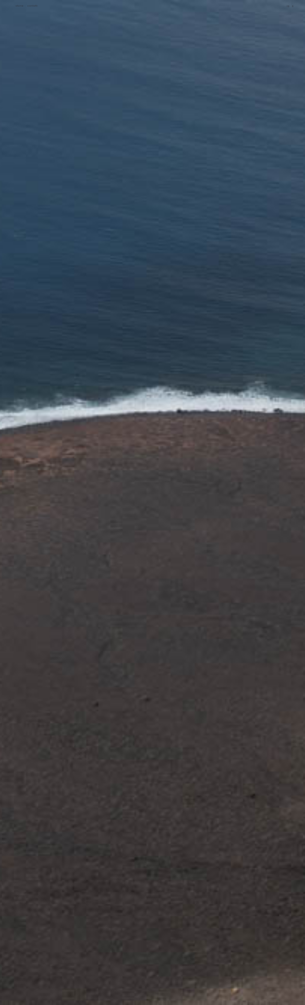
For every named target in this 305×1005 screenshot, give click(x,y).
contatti (32, 6)
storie (19, 6)
